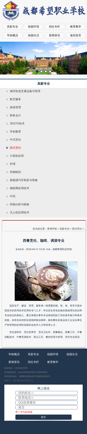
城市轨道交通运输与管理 (25, 91)
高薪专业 (12, 26)
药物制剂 (15, 172)
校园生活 (33, 35)
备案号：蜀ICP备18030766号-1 (18, 380)
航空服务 (15, 99)
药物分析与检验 (19, 204)
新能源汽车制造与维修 (24, 180)
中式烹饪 (15, 139)
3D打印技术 (17, 123)
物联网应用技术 (19, 188)
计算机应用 (17, 155)
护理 (12, 163)
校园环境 (33, 26)
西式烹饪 (15, 147)
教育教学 (75, 26)
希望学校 (52, 228)
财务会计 (15, 115)
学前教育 (15, 131)
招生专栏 (54, 26)
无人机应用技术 (19, 212)
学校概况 (12, 35)
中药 (12, 196)
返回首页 (75, 35)
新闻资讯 (54, 35)
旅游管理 (15, 107)
